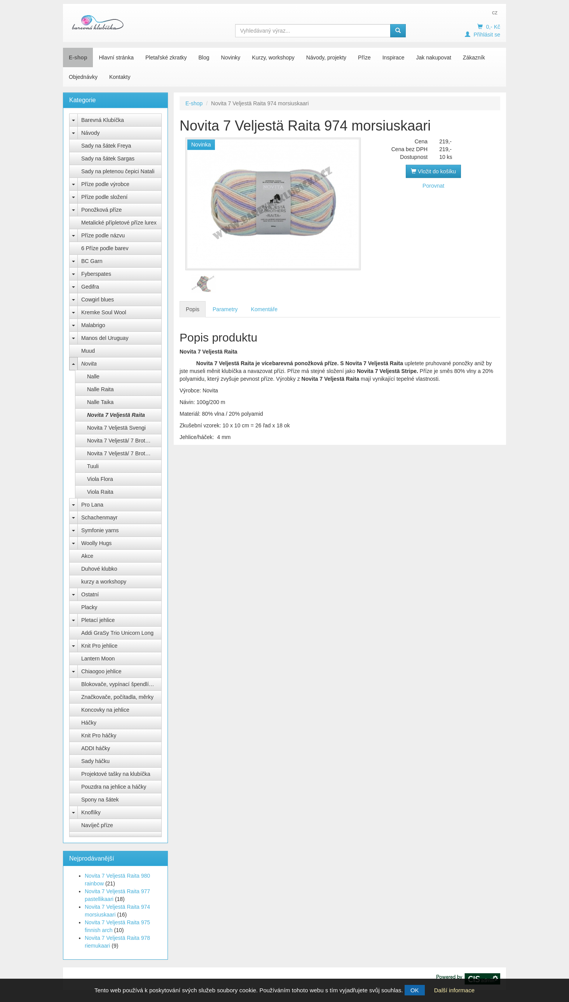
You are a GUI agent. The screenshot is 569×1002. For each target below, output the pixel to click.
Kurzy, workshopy (273, 57)
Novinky (231, 57)
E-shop (78, 57)
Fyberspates (96, 274)
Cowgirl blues (97, 299)
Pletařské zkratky (166, 57)
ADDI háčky (95, 748)
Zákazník (474, 57)
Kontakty (119, 77)
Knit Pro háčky (98, 735)
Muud (88, 351)
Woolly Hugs (96, 543)
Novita (89, 364)
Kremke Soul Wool (103, 312)
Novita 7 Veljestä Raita (116, 415)
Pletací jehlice (98, 620)
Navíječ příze (97, 825)
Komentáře (264, 309)
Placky (89, 607)
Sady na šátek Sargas (107, 158)
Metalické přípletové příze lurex (119, 223)
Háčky (88, 723)
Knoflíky (91, 812)
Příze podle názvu (103, 235)
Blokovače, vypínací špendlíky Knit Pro (121, 684)
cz (494, 12)
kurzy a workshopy (103, 582)
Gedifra (90, 287)
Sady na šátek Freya (106, 146)
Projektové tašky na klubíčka (115, 774)
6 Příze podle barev (104, 248)
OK (414, 990)
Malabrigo (93, 325)
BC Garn (91, 261)
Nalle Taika (100, 402)
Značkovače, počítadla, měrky (117, 697)
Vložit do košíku (433, 171)
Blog (204, 57)
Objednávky (83, 77)
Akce (87, 556)
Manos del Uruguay (104, 338)
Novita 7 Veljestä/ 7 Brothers (121, 440)
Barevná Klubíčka (102, 120)
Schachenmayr (99, 517)
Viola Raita (100, 492)
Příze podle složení (104, 197)
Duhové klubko (99, 569)
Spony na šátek (100, 799)
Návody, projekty (326, 57)
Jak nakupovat (433, 57)
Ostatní (90, 594)
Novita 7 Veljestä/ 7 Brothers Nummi (124, 453)
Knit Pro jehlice (99, 646)
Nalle (93, 376)
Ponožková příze (101, 210)
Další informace (454, 990)
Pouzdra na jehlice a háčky (113, 787)
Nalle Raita (100, 389)
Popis (192, 309)
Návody (90, 133)
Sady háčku (95, 761)
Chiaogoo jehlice (101, 671)
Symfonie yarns (100, 530)
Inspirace (393, 57)
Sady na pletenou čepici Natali (117, 171)
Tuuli (93, 466)
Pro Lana (92, 505)
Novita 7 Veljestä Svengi (116, 428)
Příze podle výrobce (105, 184)
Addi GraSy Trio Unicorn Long (117, 633)
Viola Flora (100, 479)
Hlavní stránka (116, 57)
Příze (364, 57)
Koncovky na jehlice (105, 710)
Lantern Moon (98, 658)
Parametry (225, 309)
